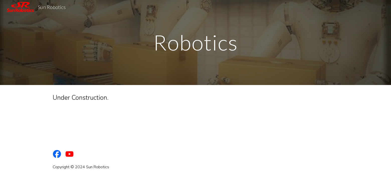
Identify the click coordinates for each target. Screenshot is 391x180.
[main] (195, 42)
